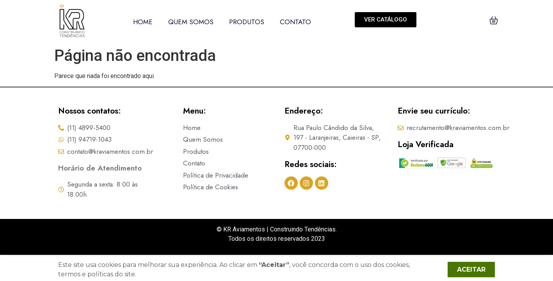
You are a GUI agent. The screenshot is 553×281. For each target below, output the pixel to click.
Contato (295, 22)
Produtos (246, 22)
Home (143, 22)
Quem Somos (190, 22)
